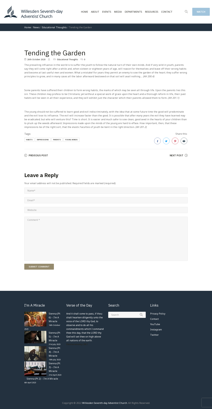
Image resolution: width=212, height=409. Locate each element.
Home (84, 11)
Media (118, 11)
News (36, 27)
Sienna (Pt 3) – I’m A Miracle (54, 367)
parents (57, 139)
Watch (201, 11)
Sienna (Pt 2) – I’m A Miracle (42, 378)
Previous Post (38, 155)
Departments (133, 11)
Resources (151, 11)
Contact (166, 11)
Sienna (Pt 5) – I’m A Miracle (54, 336)
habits (29, 139)
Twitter (166, 142)
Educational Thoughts (54, 27)
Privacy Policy (157, 313)
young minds (71, 139)
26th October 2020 (36, 59)
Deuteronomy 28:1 (77, 344)
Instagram (156, 329)
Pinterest (175, 142)
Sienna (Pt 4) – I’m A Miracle (54, 351)
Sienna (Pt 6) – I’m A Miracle (54, 317)
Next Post (176, 155)
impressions (43, 139)
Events (106, 11)
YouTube (155, 324)
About (95, 11)
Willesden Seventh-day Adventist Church (104, 403)
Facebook (157, 142)
